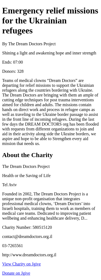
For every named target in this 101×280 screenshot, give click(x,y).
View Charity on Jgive (21, 264)
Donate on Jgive (16, 273)
